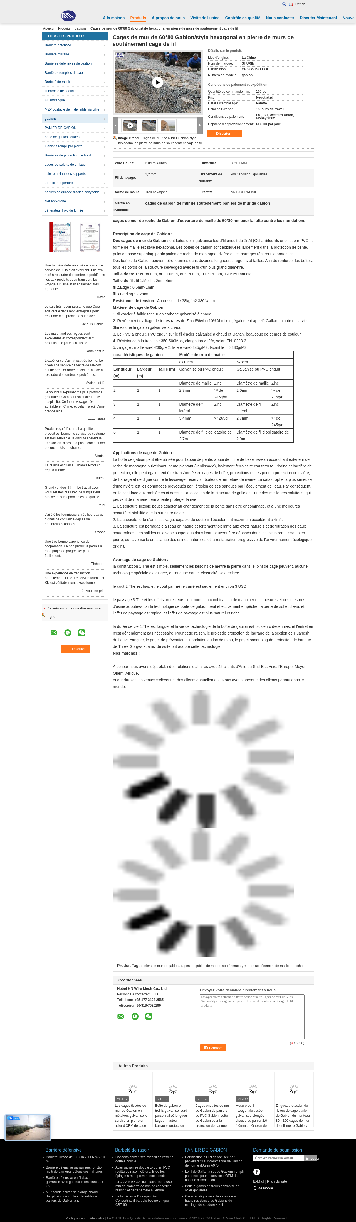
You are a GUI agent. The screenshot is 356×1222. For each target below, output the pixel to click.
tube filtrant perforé (59, 183)
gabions (80, 28)
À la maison (114, 18)
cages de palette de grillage (65, 164)
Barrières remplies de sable (65, 73)
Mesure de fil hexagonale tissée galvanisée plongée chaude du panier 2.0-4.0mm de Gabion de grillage (252, 1118)
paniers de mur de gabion (160, 966)
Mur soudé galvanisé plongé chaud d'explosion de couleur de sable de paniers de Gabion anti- (72, 1196)
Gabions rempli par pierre (63, 146)
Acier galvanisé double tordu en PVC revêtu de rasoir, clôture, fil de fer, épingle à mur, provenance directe (142, 1171)
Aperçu (48, 28)
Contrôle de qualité (242, 18)
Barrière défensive (58, 45)
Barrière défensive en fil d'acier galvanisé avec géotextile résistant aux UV (74, 1182)
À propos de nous (168, 18)
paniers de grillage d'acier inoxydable (72, 192)
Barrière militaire (57, 54)
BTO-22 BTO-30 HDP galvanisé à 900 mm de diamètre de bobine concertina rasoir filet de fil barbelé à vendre (143, 1186)
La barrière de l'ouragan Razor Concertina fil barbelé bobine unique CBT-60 (142, 1200)
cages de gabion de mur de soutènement (211, 966)
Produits (138, 18)
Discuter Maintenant (318, 18)
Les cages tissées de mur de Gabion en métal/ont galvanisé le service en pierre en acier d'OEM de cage (131, 1116)
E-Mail (258, 1181)
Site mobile (263, 1188)
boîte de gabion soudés (62, 137)
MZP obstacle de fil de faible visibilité (72, 109)
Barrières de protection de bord (68, 155)
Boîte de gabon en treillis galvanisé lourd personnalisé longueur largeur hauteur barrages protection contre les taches (171, 1118)
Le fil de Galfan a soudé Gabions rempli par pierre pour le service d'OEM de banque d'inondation (214, 1176)
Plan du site (277, 1181)
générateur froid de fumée (64, 210)
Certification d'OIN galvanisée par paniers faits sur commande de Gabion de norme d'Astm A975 (213, 1161)
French (301, 4)
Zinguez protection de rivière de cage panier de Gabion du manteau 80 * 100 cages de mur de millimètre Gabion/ (293, 1116)
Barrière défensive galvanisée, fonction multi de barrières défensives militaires (74, 1169)
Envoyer (311, 1158)
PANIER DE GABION (60, 128)
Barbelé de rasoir (57, 82)
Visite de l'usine (204, 18)
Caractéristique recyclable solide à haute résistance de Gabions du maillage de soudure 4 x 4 (210, 1200)
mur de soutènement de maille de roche (273, 966)
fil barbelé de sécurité (60, 91)
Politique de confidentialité (85, 1218)
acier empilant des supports (65, 174)
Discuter (227, 133)
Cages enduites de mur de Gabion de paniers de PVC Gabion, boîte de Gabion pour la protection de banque (212, 1116)
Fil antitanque (55, 100)
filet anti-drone (55, 201)
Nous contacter (280, 18)
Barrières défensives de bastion (68, 63)
